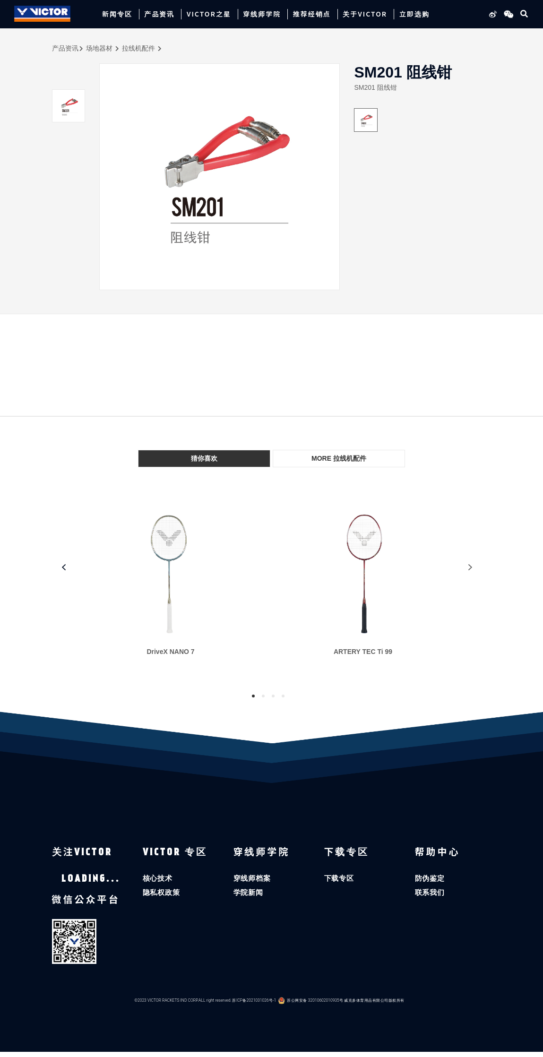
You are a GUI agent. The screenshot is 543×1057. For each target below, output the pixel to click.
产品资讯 (65, 48)
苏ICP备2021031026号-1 (254, 1005)
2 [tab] (263, 696)
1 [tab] (253, 696)
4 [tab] (283, 696)
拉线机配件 (138, 48)
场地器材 (99, 48)
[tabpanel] (175, 587)
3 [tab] (273, 696)
